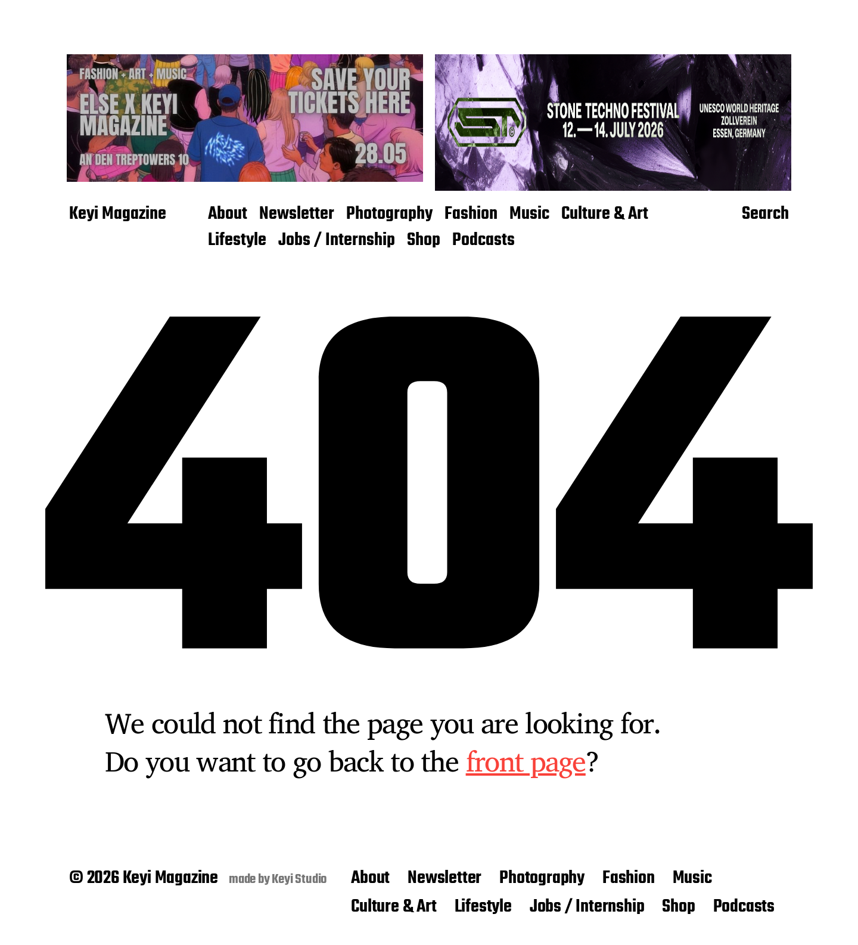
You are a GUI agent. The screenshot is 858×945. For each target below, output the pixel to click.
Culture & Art (604, 215)
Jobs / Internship (336, 241)
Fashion (471, 215)
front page (526, 761)
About (227, 215)
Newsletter (296, 215)
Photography (389, 215)
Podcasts (483, 241)
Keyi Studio (299, 879)
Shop (423, 241)
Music (529, 215)
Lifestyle (237, 241)
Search (765, 215)
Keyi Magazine (117, 215)
